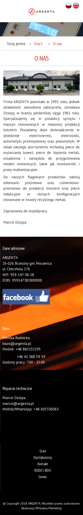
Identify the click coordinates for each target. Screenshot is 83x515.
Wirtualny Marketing (48, 508)
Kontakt (43, 463)
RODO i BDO (43, 470)
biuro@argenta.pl (16, 343)
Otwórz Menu (5, 11)
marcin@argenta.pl (18, 403)
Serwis (43, 476)
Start (38, 43)
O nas (57, 43)
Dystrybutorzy (43, 457)
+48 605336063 (46, 409)
